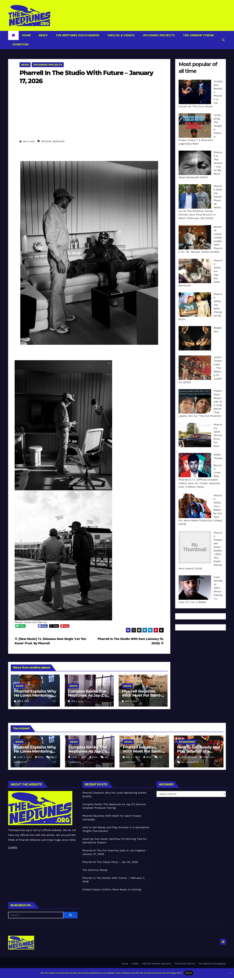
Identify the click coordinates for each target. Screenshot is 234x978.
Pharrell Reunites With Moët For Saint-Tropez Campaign (141, 695)
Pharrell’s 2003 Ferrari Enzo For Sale (218, 435)
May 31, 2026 (133, 757)
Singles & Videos (121, 35)
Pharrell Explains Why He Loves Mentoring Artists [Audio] (35, 695)
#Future (46, 141)
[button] (223, 39)
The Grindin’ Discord (184, 963)
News (43, 35)
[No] (230, 973)
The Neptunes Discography (77, 35)
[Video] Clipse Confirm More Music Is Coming (111, 889)
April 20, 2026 (189, 757)
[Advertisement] (89, 114)
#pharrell (59, 141)
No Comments (190, 762)
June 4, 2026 (25, 757)
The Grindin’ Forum (198, 35)
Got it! (189, 973)
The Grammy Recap (95, 869)
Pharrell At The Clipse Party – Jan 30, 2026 (110, 862)
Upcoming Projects (158, 35)
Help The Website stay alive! (156, 963)
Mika (39, 757)
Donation (20, 44)
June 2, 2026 (79, 757)
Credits (12, 847)
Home (26, 35)
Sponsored (187, 741)
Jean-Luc (207, 757)
